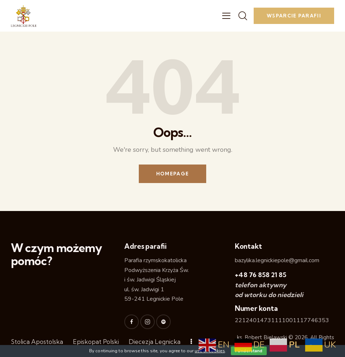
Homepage (172, 174)
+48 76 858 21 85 (260, 275)
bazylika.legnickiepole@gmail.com (277, 260)
